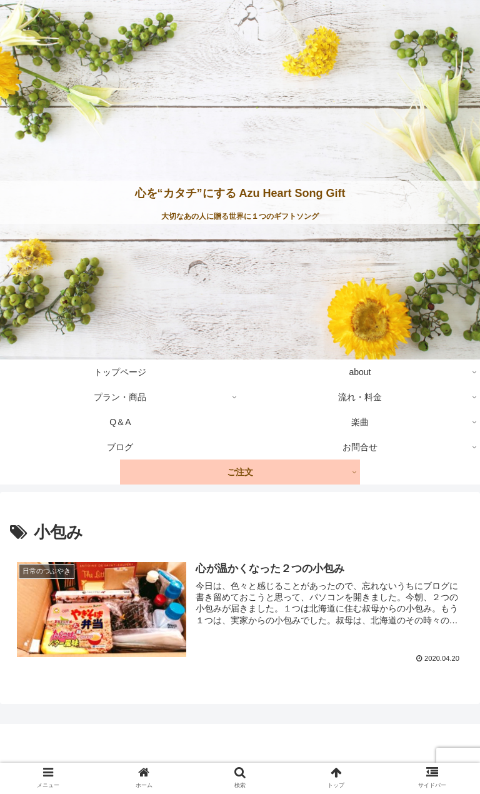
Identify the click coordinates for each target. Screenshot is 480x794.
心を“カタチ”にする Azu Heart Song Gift (240, 193)
